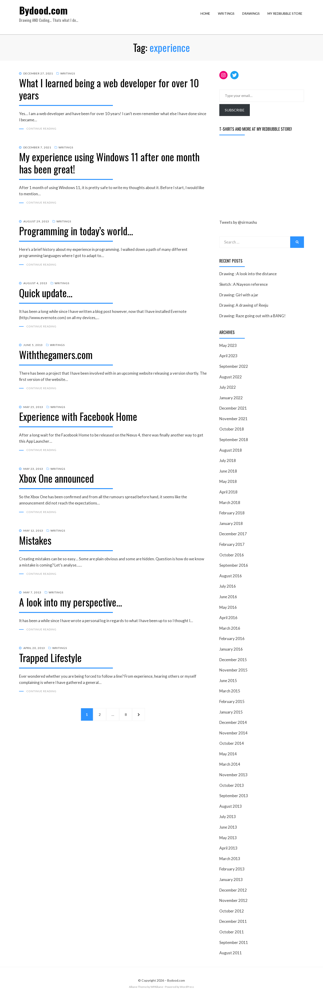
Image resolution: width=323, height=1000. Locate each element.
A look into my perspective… (70, 604)
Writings (228, 17)
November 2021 (233, 418)
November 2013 (233, 775)
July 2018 (227, 460)
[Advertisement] (253, 178)
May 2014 (228, 754)
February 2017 (232, 544)
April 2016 (228, 617)
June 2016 (228, 597)
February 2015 (232, 701)
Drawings (252, 17)
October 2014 (231, 743)
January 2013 (231, 879)
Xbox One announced (56, 480)
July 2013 (227, 817)
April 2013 (228, 848)
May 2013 (228, 838)
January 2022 (231, 398)
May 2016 (228, 607)
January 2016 (231, 649)
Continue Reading (41, 129)
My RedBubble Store (286, 17)
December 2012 (233, 890)
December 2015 (233, 659)
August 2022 (230, 377)
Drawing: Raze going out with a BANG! (252, 316)
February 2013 (232, 869)
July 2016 (227, 586)
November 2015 (233, 670)
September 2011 (233, 942)
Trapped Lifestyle (50, 660)
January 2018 (231, 523)
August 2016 (230, 576)
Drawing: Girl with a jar (238, 295)
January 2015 (231, 712)
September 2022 (233, 366)
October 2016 (231, 555)
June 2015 (228, 680)
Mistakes (35, 542)
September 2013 (233, 795)
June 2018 (228, 471)
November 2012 (233, 900)
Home (207, 17)
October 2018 (231, 429)
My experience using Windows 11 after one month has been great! (109, 163)
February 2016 (232, 639)
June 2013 (228, 827)
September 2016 (233, 565)
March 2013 (229, 858)
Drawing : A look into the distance (248, 274)
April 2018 (228, 492)
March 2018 (229, 502)
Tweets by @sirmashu (238, 222)
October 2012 (231, 911)
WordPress (187, 987)
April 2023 (228, 356)
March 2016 (229, 628)
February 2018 (232, 513)
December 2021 (233, 408)
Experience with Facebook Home (78, 418)
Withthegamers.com (56, 355)
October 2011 (231, 932)
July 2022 (227, 387)
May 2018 (228, 481)
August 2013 (230, 806)
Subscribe (234, 110)
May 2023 (228, 345)
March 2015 (229, 691)
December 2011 (233, 921)
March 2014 (229, 764)
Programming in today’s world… (76, 231)
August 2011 (230, 953)
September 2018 (233, 439)
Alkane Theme (138, 987)
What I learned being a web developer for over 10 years (109, 89)
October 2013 (231, 785)
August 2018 (230, 450)
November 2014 (233, 733)
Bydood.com (46, 14)
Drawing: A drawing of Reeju (243, 305)
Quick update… (45, 293)
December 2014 (233, 722)
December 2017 (233, 534)
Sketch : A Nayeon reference (243, 284)
